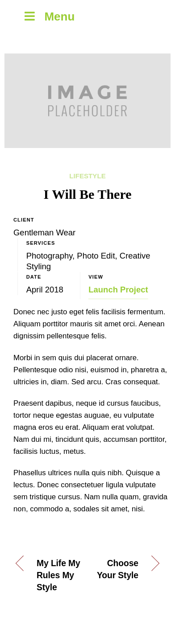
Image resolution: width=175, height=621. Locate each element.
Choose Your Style (117, 569)
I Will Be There (88, 194)
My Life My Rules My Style (58, 575)
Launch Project (118, 289)
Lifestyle (87, 176)
